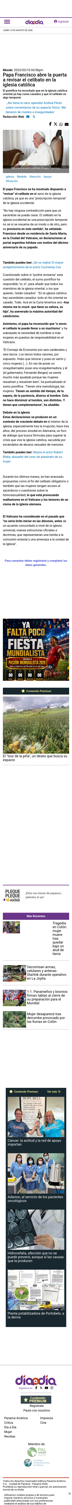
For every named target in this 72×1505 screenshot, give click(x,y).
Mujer (8, 1432)
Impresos (46, 1418)
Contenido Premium (36, 691)
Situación (12, 181)
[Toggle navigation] (7, 21)
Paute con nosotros (36, 1410)
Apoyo (48, 176)
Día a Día (10, 1427)
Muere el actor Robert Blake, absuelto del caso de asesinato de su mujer (33, 456)
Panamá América (16, 1418)
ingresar (61, 21)
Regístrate (37, 1406)
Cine (43, 1423)
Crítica (8, 1423)
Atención (35, 176)
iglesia (10, 176)
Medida (21, 176)
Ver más (53, 1091)
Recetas (9, 1436)
